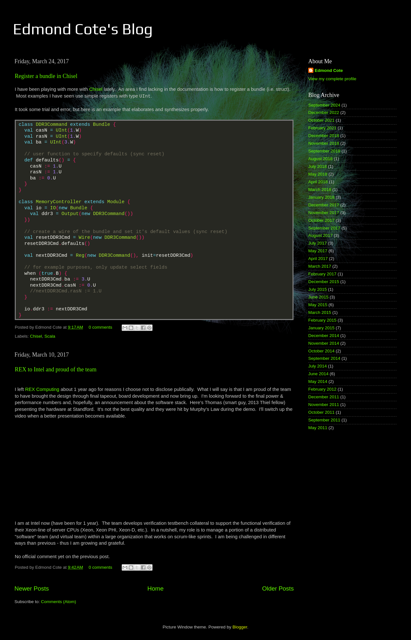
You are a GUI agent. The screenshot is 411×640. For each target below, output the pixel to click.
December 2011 (323, 396)
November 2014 (323, 343)
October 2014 (321, 351)
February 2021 (322, 127)
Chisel (95, 89)
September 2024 (324, 105)
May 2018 (317, 174)
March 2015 (319, 312)
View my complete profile (332, 78)
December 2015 (323, 281)
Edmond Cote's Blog (83, 29)
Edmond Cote (329, 70)
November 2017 (323, 212)
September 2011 (324, 420)
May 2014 (317, 381)
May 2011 (317, 427)
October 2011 (321, 412)
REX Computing (42, 389)
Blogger (239, 627)
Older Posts (278, 588)
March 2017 (319, 266)
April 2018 (318, 181)
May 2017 (317, 250)
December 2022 (323, 112)
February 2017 (322, 274)
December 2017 (323, 205)
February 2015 (322, 320)
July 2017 (317, 243)
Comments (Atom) (58, 601)
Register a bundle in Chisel (46, 76)
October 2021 (321, 120)
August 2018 (320, 158)
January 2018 (321, 197)
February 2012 (322, 389)
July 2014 (317, 366)
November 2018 (323, 143)
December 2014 (323, 335)
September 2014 (324, 358)
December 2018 (323, 135)
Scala (49, 336)
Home (155, 588)
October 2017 (321, 220)
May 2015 (317, 304)
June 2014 (318, 373)
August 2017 (320, 235)
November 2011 (323, 404)
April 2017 (318, 258)
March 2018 (319, 189)
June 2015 (318, 297)
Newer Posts (31, 588)
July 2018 (317, 166)
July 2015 (317, 289)
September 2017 (324, 228)
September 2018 (324, 151)
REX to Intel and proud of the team (55, 369)
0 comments (100, 327)
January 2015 (321, 327)
